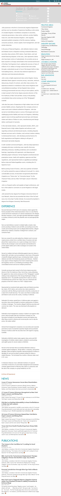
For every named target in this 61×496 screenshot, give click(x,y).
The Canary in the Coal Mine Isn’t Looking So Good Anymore (18, 445)
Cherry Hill (33, 16)
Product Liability (45, 31)
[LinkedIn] (54, 1)
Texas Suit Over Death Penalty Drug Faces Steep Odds (20, 426)
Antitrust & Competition (47, 41)
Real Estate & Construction (48, 51)
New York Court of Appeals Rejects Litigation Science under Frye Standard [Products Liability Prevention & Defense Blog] (19, 481)
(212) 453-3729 (22, 18)
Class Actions (44, 29)
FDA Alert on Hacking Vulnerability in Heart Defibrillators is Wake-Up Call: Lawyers (20, 403)
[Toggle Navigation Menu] (58, 3)
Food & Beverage (45, 49)
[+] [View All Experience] (8, 374)
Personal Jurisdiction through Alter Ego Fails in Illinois (19, 469)
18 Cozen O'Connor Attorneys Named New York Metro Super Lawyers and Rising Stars (19, 415)
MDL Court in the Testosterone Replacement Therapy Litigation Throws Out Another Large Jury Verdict (19, 457)
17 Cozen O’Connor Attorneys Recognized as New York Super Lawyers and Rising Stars (20, 393)
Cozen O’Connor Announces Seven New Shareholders (19, 382)
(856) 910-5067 (34, 18)
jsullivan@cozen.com (23, 14)
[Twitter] (56, 1)
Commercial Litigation (47, 27)
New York (20, 16)
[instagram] (58, 1)
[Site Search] (43, 1)
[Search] (49, 1)
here (45, 69)
